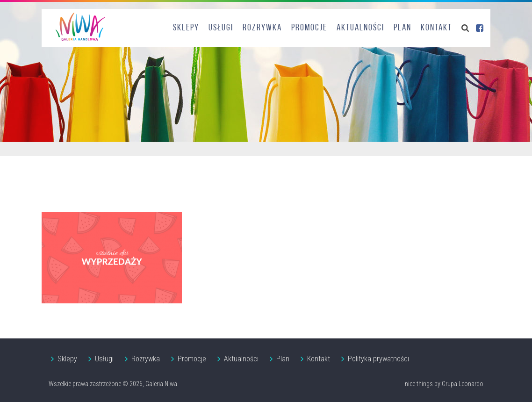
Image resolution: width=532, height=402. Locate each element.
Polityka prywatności (378, 358)
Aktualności (360, 28)
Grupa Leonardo (462, 384)
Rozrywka (262, 28)
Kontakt (436, 28)
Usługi (220, 28)
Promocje (309, 28)
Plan (402, 28)
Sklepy (186, 28)
